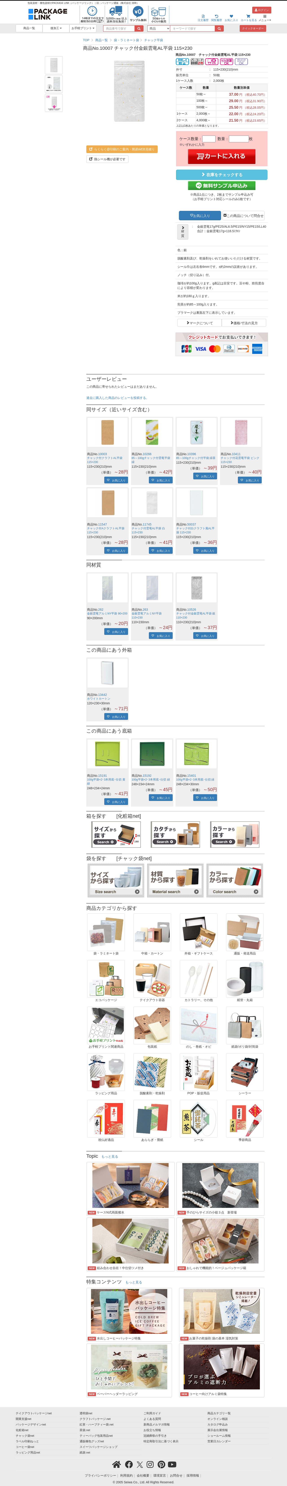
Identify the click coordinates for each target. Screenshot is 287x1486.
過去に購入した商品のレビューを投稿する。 (117, 398)
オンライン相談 (217, 1419)
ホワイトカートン (98, 698)
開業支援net (23, 1419)
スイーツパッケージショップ (98, 1447)
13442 (102, 694)
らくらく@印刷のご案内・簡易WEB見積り (122, 149)
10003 (102, 454)
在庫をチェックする (222, 174)
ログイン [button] (262, 10)
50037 (191, 524)
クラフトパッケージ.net (95, 1419)
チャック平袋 (153, 40)
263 (145, 609)
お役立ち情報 (152, 1430)
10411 (236, 454)
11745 (147, 524)
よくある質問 (152, 1419)
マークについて (201, 323)
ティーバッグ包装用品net (96, 1435)
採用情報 (193, 1475)
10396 (191, 454)
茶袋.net (85, 1430)
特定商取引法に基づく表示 (161, 1441)
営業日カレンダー (219, 1441)
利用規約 (126, 1475)
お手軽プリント (83, 28)
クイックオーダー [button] (253, 28)
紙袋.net (85, 1452)
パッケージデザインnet (31, 1424)
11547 (102, 524)
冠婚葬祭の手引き (155, 1435)
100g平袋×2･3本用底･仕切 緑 (151, 779)
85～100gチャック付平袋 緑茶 (196, 458)
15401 (191, 775)
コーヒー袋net (25, 1447)
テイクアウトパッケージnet (34, 1413)
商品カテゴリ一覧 (219, 1413)
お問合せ (176, 1475)
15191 (102, 775)
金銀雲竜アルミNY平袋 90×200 (107, 613)
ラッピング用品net (28, 1452)
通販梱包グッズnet (92, 1441)
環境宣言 (159, 1475)
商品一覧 (29, 28)
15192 (147, 775)
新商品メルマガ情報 (157, 1424)
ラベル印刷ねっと (27, 1441)
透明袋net (86, 1413)
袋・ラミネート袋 (126, 40)
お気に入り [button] (201, 215)
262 (100, 609)
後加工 (56, 28)
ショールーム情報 (219, 1435)
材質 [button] (183, 232)
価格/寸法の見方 (245, 323)
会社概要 (143, 1475)
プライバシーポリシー (100, 1475)
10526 (191, 609)
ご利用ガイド (152, 1413)
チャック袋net (25, 1435)
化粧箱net (22, 1430)
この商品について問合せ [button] (245, 215)
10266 (147, 454)
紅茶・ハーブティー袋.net (96, 1424)
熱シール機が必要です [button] (107, 159)
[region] (175, 40)
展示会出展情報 (217, 1430)
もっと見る (109, 1156)
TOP (86, 40)
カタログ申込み (217, 1424)
